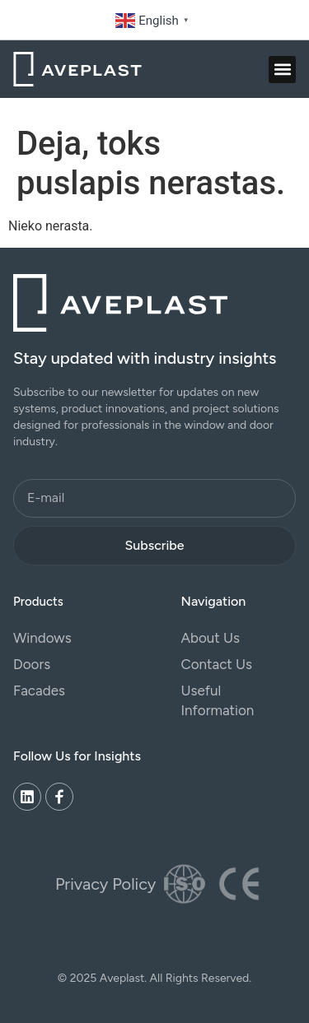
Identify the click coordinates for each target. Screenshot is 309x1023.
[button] (282, 69)
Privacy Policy (105, 884)
